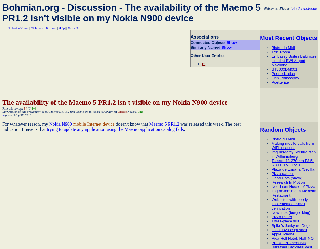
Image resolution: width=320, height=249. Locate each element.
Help (62, 28)
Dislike (122, 111)
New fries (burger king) (291, 212)
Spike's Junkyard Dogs (291, 225)
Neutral (132, 111)
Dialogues (37, 28)
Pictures (51, 28)
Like (140, 111)
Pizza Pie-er (282, 217)
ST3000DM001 (285, 69)
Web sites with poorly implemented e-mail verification (290, 203)
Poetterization (283, 73)
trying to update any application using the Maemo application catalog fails (115, 129)
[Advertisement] (290, 105)
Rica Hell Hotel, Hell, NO (293, 238)
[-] (25, 108)
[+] (34, 108)
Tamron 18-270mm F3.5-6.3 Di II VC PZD (293, 163)
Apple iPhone (283, 234)
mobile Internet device (94, 124)
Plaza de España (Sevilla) (294, 169)
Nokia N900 (60, 124)
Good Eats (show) (287, 178)
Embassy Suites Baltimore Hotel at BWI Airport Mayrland (294, 60)
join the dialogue (304, 8)
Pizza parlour (283, 173)
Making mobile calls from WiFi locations (293, 145)
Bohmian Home (18, 28)
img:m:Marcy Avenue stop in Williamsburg (294, 154)
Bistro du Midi (283, 48)
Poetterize (280, 82)
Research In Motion (288, 182)
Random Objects (283, 130)
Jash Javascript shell (289, 230)
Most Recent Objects (288, 38)
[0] (29, 108)
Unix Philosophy (285, 78)
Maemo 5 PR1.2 (164, 124)
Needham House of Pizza (293, 186)
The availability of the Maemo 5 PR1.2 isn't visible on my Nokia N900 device (114, 102)
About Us (73, 28)
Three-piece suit (285, 221)
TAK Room (281, 52)
